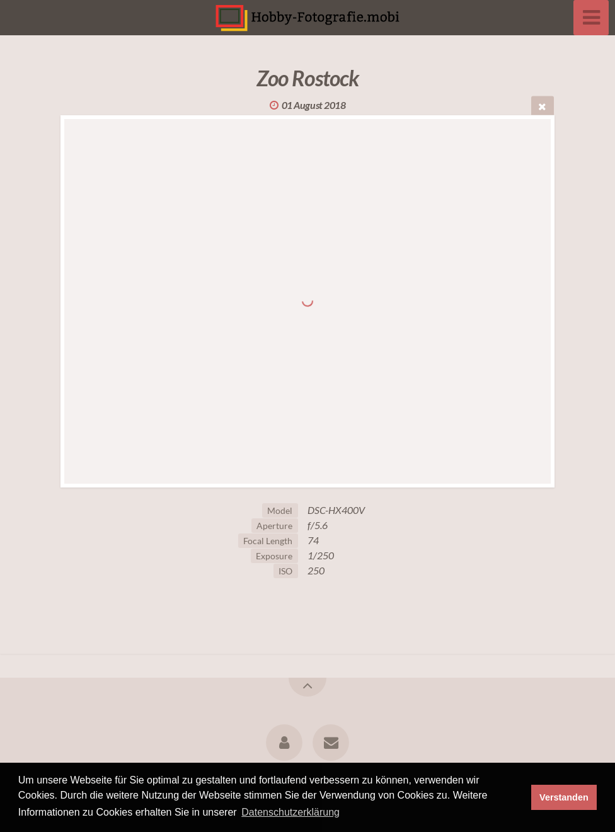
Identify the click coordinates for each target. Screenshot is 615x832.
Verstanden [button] (564, 797)
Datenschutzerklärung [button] (290, 812)
